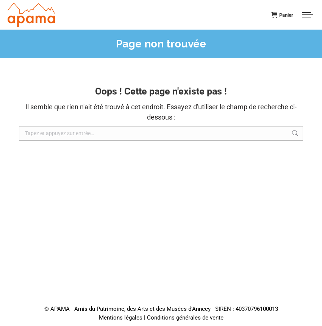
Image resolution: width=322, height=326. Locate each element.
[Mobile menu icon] (307, 15)
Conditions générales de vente (185, 317)
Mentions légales (120, 317)
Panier (282, 15)
